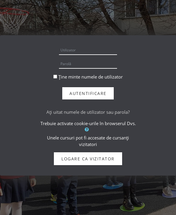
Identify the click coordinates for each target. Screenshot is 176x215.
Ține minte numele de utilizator (90, 77)
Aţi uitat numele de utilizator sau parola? (88, 112)
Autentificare (88, 93)
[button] (88, 129)
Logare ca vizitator (88, 159)
